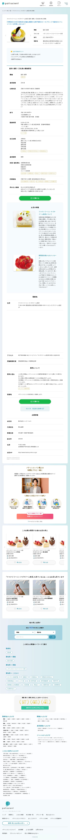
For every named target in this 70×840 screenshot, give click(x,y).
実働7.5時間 (12, 759)
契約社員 (44, 728)
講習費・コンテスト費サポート (9, 773)
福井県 (26, 734)
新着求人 (11, 814)
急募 (12, 779)
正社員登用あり (19, 771)
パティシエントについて (9, 829)
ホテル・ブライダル (58, 737)
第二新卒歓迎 (24, 779)
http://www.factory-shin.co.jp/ (27, 452)
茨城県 (28, 723)
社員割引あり (20, 773)
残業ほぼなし (20, 761)
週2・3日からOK (6, 765)
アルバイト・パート (52, 728)
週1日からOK (22, 763)
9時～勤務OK (21, 767)
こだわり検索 (20, 814)
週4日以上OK (6, 767)
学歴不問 (12, 781)
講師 (39, 721)
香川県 (13, 741)
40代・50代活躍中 (16, 787)
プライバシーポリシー (16, 833)
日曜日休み (15, 791)
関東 (4, 723)
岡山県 (13, 739)
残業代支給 (5, 771)
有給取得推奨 (23, 791)
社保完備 (28, 767)
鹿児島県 (10, 746)
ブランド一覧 (39, 814)
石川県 (21, 734)
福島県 (14, 732)
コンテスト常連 (6, 757)
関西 (4, 719)
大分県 (30, 744)
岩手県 (26, 730)
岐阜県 (18, 727)
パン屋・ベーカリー (42, 741)
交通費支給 (12, 771)
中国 (4, 739)
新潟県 (12, 734)
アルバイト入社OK (25, 787)
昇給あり (18, 769)
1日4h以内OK (14, 767)
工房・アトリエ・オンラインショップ (45, 739)
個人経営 (29, 753)
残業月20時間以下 (21, 759)
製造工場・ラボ (51, 741)
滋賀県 (18, 719)
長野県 (9, 736)
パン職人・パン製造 (48, 719)
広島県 (8, 739)
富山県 (16, 734)
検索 (52, 637)
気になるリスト (50, 814)
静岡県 (13, 727)
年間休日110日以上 (7, 791)
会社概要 (20, 829)
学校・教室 (63, 741)
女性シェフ (15, 755)
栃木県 (4, 725)
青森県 (21, 730)
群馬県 (9, 725)
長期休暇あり (26, 793)
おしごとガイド (32, 818)
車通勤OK (23, 775)
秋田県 (4, 732)
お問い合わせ (39, 829)
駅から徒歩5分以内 (14, 753)
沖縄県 (15, 746)
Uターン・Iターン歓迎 (18, 783)
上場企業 (13, 757)
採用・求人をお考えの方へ (15, 823)
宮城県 (16, 730)
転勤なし (17, 775)
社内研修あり (6, 779)
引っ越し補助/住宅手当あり (9, 769)
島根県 (18, 739)
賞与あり (24, 769)
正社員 (39, 728)
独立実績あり (22, 755)
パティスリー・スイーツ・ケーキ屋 (45, 737)
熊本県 (25, 744)
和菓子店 (58, 741)
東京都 (8, 723)
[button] (6, 36)
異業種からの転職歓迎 (8, 783)
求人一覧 (9, 10)
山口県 (27, 739)
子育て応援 (5, 753)
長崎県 (20, 744)
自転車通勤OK (14, 777)
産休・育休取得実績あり (8, 793)
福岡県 (11, 744)
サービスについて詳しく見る (35, 521)
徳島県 (18, 741)
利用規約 (4, 833)
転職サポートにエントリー (35, 515)
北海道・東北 (5, 730)
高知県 (22, 741)
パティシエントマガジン (19, 818)
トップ (3, 10)
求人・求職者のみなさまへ (32, 833)
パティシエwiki (43, 818)
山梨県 (4, 736)
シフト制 (5, 763)
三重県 (22, 727)
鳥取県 (22, 739)
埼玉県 (23, 723)
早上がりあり (28, 761)
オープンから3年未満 (21, 757)
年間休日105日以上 (21, 789)
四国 (4, 741)
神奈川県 (14, 723)
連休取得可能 (6, 789)
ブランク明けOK (6, 787)
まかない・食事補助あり (8, 775)
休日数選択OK (18, 793)
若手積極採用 (6, 781)
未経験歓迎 (17, 779)
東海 (4, 727)
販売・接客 (56, 719)
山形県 (9, 732)
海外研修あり (22, 777)
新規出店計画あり (7, 755)
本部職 (43, 721)
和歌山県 (5, 721)
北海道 (12, 730)
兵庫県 (13, 719)
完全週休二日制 (6, 795)
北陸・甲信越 (5, 734)
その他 (47, 721)
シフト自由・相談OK (13, 763)
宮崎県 (4, 746)
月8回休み (13, 789)
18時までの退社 (6, 761)
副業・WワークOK (7, 785)
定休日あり (5, 759)
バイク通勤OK (6, 777)
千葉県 (19, 723)
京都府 (22, 719)
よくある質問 (29, 829)
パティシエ (40, 719)
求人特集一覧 (29, 814)
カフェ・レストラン (59, 739)
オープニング (22, 753)
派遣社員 (60, 728)
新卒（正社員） (40, 730)
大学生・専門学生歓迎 (17, 785)
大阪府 (8, 719)
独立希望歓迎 (19, 781)
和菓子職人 (62, 719)
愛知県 (8, 727)
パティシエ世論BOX (55, 818)
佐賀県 (15, 744)
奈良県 (27, 719)
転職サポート (6, 818)
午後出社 (14, 761)
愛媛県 (8, 741)
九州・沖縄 (5, 744)
